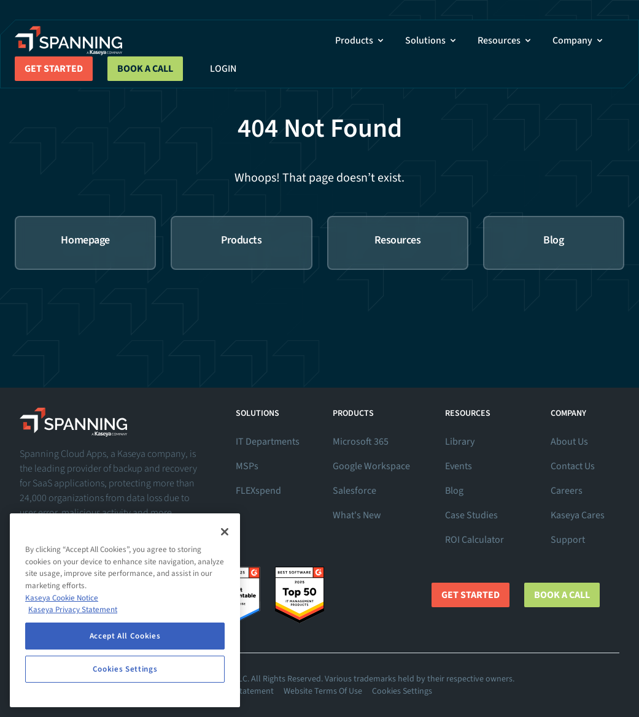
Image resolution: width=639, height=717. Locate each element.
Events (458, 466)
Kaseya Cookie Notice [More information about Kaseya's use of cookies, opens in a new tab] (61, 598)
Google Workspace (371, 466)
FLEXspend (258, 490)
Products (360, 40)
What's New (357, 515)
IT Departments (268, 441)
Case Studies (471, 515)
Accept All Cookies (125, 636)
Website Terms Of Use (323, 691)
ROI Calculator (474, 539)
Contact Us (573, 466)
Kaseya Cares (578, 515)
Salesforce (354, 490)
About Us (569, 441)
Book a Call (145, 68)
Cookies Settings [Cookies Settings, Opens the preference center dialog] (125, 669)
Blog (454, 490)
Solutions (431, 40)
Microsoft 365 (361, 441)
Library (459, 441)
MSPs (247, 466)
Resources (505, 40)
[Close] (224, 531)
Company (578, 40)
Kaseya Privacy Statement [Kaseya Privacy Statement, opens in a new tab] (72, 609)
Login (223, 68)
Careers (567, 490)
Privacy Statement (240, 691)
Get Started (54, 68)
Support (568, 539)
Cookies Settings (402, 691)
